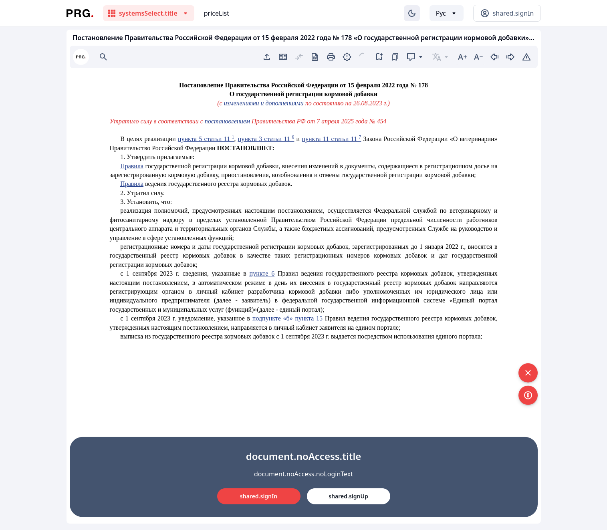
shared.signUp (348, 496)
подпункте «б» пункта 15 (287, 318)
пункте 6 (262, 273)
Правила (131, 166)
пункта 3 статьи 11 (266, 138)
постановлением (227, 121)
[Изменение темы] (412, 13)
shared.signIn (258, 496)
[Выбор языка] (447, 13)
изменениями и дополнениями (264, 103)
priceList (216, 13)
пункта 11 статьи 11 (331, 138)
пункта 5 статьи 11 (206, 138)
